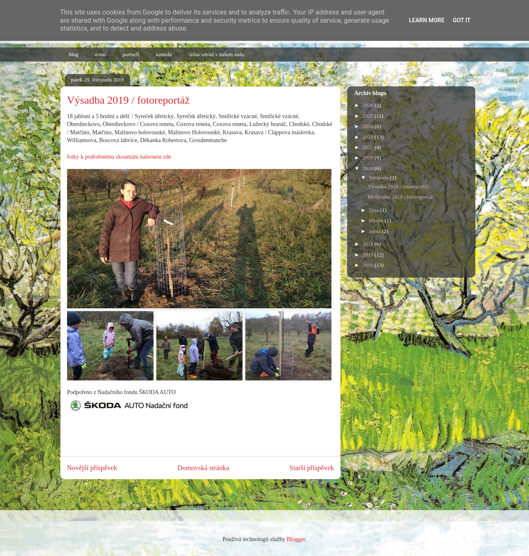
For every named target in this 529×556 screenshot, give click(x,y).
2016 (368, 265)
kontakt (164, 54)
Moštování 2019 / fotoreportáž (400, 197)
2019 (368, 168)
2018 (368, 244)
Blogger (296, 539)
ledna (375, 231)
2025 (368, 116)
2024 (368, 126)
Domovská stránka (203, 468)
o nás (100, 54)
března (377, 220)
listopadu (379, 177)
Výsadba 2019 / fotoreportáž (398, 186)
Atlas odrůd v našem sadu (216, 54)
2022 (368, 147)
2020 (368, 157)
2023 (368, 137)
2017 (368, 255)
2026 (368, 105)
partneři (131, 54)
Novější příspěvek (92, 468)
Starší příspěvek (311, 468)
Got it (461, 20)
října (374, 210)
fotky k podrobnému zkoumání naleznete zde (119, 157)
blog (74, 54)
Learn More (426, 20)
